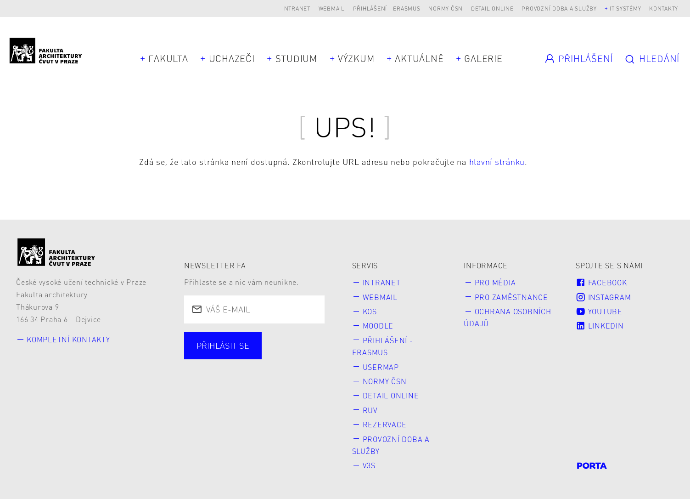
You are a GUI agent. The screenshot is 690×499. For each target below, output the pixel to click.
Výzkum (356, 58)
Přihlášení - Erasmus (387, 8)
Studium (296, 58)
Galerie (483, 58)
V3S (369, 465)
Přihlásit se (222, 345)
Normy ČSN (445, 8)
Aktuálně (419, 58)
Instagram (603, 297)
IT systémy (625, 8)
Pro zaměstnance (511, 297)
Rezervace (385, 424)
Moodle (378, 325)
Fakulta (168, 58)
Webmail (332, 8)
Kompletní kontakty (68, 339)
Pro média (495, 282)
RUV (370, 410)
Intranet (296, 8)
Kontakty (663, 8)
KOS (370, 311)
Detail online (492, 8)
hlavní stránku (497, 161)
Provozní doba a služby (559, 8)
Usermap (381, 367)
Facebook (601, 282)
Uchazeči (232, 58)
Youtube (599, 311)
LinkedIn (599, 325)
